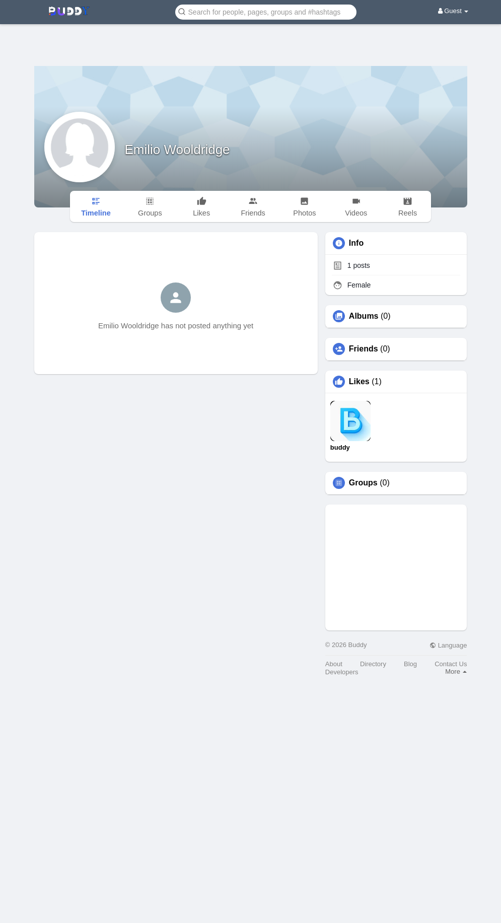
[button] (266, 11)
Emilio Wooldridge (177, 149)
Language (448, 645)
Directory (373, 664)
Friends (363, 349)
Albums (364, 316)
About (333, 664)
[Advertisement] (251, 38)
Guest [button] (453, 11)
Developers (342, 672)
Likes (359, 382)
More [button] (456, 671)
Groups (363, 483)
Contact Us (451, 664)
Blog (410, 664)
